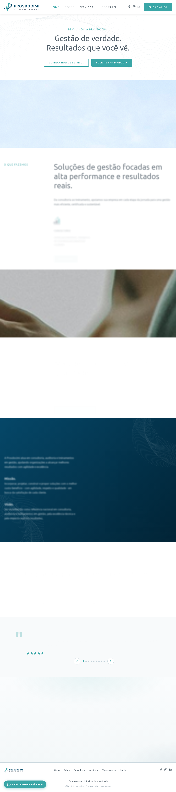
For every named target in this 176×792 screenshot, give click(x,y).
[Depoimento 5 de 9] (93, 661)
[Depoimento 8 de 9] (101, 661)
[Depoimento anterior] (77, 661)
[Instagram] (134, 7)
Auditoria (93, 770)
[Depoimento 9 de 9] (104, 661)
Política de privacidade (97, 781)
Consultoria (79, 770)
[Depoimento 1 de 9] (83, 661)
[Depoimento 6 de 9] (96, 661)
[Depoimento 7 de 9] (99, 661)
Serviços (88, 7)
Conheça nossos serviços (66, 63)
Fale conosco (157, 7)
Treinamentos (109, 770)
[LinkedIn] (139, 7)
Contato (109, 7)
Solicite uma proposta (111, 63)
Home (55, 7)
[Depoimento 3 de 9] (88, 661)
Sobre (70, 7)
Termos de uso (75, 781)
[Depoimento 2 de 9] (86, 661)
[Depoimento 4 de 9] (91, 661)
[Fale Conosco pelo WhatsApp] (25, 784)
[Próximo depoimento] (110, 661)
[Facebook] (129, 7)
